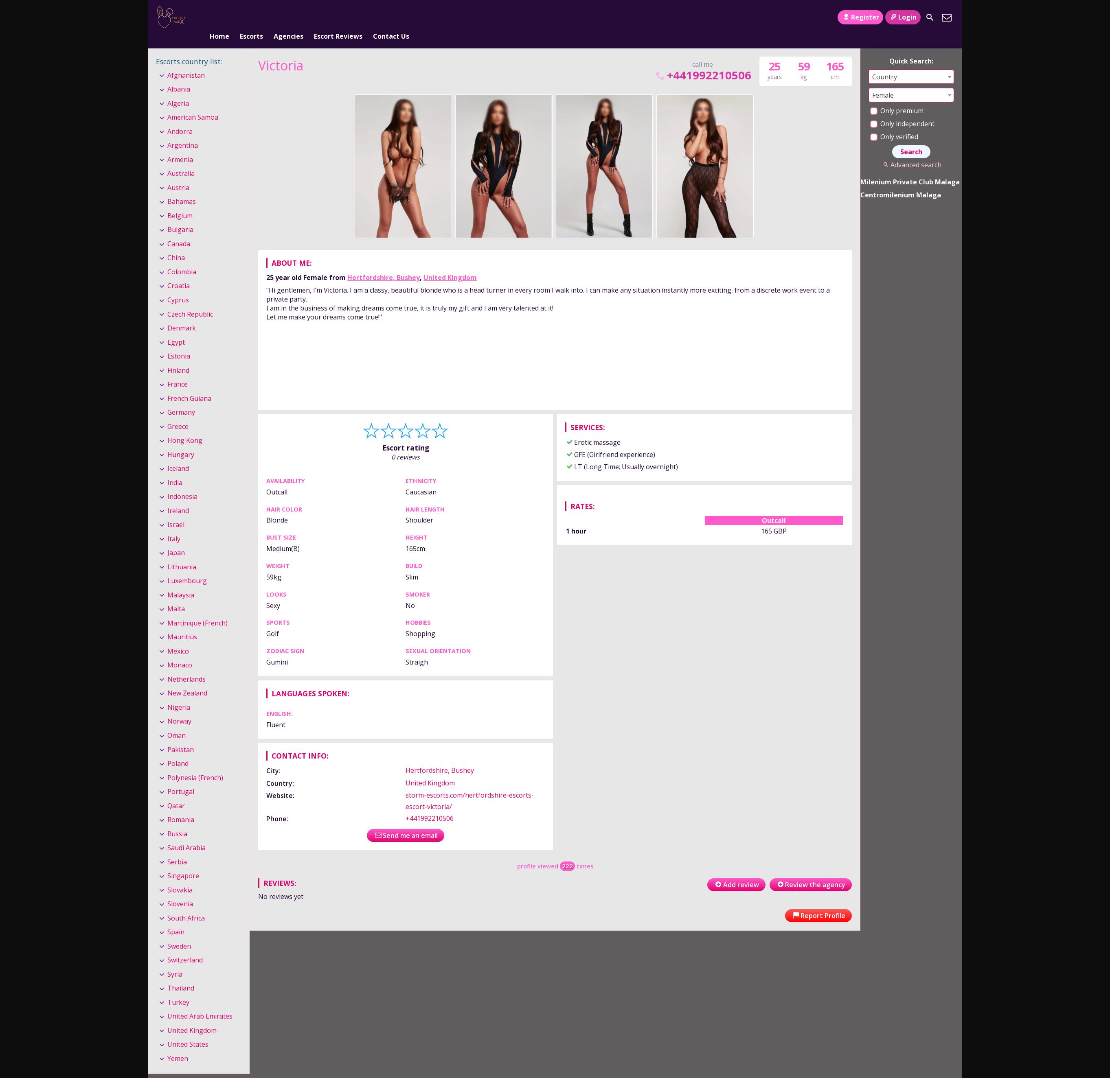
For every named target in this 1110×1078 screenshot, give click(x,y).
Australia (181, 160)
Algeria (178, 89)
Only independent (902, 110)
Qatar (176, 792)
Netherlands (186, 665)
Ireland (178, 497)
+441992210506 (702, 61)
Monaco (179, 651)
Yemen (177, 1045)
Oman (176, 721)
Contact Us (391, 17)
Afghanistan (186, 61)
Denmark (181, 314)
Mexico (178, 637)
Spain (175, 918)
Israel (175, 511)
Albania (178, 75)
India (174, 469)
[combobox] (911, 63)
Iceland (178, 454)
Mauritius (182, 623)
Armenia (180, 146)
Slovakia (180, 876)
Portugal (180, 778)
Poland (178, 750)
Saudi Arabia (186, 834)
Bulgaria (180, 216)
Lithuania (181, 553)
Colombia (181, 258)
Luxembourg (187, 567)
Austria (178, 174)
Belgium (180, 202)
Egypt (176, 328)
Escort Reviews (338, 17)
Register (860, 17)
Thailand (180, 974)
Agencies (288, 17)
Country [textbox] (884, 63)
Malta (176, 595)
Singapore (183, 862)
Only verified (894, 123)
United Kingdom (450, 264)
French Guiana (189, 384)
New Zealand (187, 680)
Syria (174, 960)
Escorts (251, 17)
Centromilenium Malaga (900, 181)
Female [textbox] (883, 81)
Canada (178, 230)
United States (187, 1031)
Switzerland (185, 946)
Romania (180, 806)
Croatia (178, 272)
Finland (178, 356)
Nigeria (178, 693)
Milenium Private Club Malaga (910, 168)
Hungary (180, 441)
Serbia (177, 848)
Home (219, 17)
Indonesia (182, 483)
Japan (176, 539)
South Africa (186, 904)
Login (903, 17)
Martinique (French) (197, 609)
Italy (173, 525)
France (177, 370)
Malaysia (180, 581)
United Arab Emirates (200, 1002)
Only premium (897, 97)
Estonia (178, 342)
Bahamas (181, 188)
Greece (178, 413)
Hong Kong (184, 426)
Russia (177, 820)
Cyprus (178, 286)
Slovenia (180, 890)
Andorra (180, 118)
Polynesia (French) (195, 764)
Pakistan (180, 736)
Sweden (179, 932)
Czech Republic (190, 300)
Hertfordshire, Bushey (383, 264)
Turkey (178, 988)
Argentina (182, 132)
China (176, 244)
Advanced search (911, 151)
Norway (179, 708)
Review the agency (810, 871)
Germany (181, 398)
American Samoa (192, 103)
